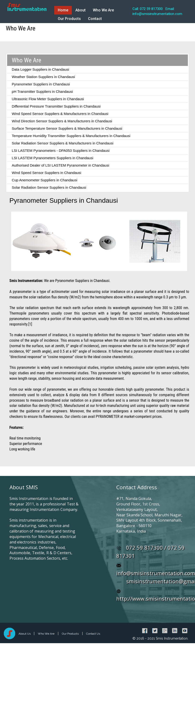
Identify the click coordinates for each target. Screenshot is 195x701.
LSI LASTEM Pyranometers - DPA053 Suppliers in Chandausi (61, 150)
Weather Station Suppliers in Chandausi (43, 77)
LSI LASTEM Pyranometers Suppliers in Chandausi (52, 158)
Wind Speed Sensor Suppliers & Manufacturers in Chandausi (60, 114)
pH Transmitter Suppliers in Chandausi (42, 91)
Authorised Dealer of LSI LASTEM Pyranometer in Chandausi (60, 165)
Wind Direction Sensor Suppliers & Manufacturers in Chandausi (62, 121)
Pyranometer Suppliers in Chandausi (41, 84)
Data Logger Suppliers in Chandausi (40, 69)
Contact (95, 18)
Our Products (69, 18)
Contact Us (93, 633)
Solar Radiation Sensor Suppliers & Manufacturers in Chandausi (62, 143)
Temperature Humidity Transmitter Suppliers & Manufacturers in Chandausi (71, 136)
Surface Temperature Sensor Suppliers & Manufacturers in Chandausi (67, 128)
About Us (25, 633)
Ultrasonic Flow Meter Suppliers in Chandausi (48, 99)
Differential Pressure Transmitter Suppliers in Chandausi (56, 106)
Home (63, 10)
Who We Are (103, 10)
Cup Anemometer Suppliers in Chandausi (44, 180)
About (80, 10)
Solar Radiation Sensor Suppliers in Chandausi (49, 187)
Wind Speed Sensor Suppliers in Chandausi (46, 173)
